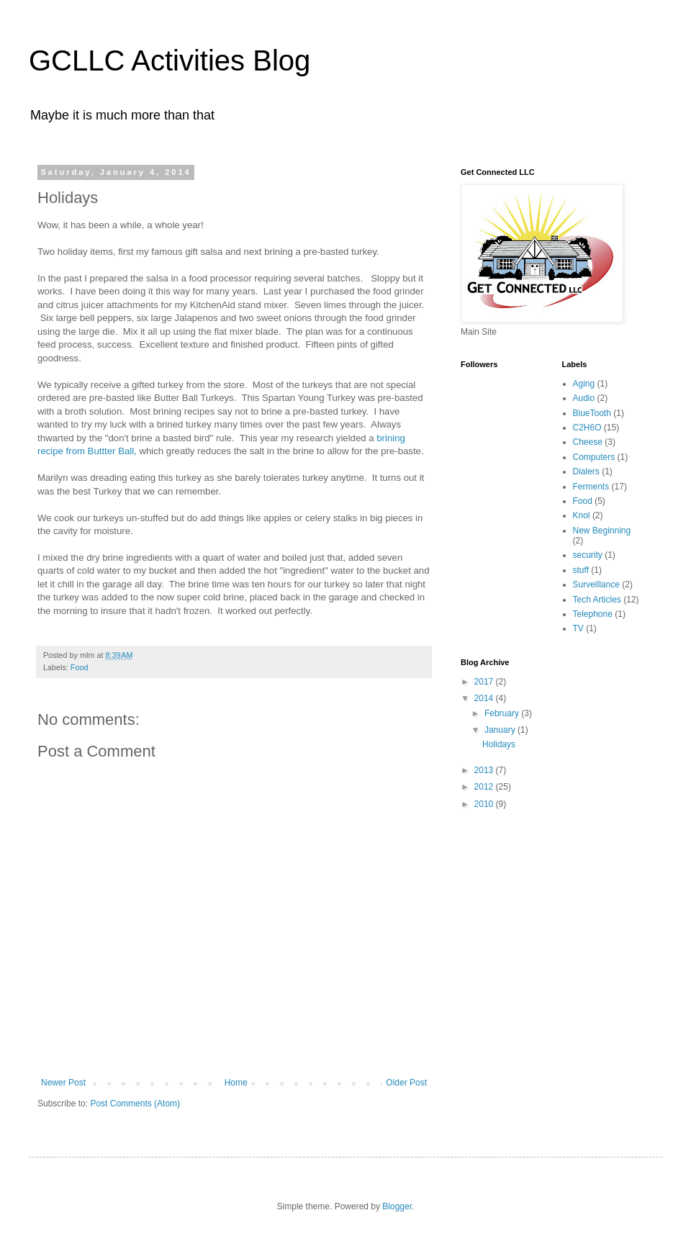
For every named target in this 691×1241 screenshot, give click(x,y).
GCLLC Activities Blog (169, 60)
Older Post (406, 1083)
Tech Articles (597, 600)
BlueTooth (592, 413)
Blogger (397, 1206)
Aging (584, 384)
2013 (485, 770)
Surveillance (596, 584)
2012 (485, 787)
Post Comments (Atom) (135, 1103)
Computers (594, 457)
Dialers (586, 471)
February (502, 713)
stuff (581, 570)
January (501, 730)
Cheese (587, 442)
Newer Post (63, 1083)
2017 (485, 682)
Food (80, 667)
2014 (485, 698)
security (587, 555)
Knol (581, 515)
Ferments (591, 487)
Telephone (593, 614)
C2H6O (587, 428)
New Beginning (602, 530)
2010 (485, 804)
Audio (584, 398)
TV (578, 628)
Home (236, 1083)
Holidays (498, 744)
